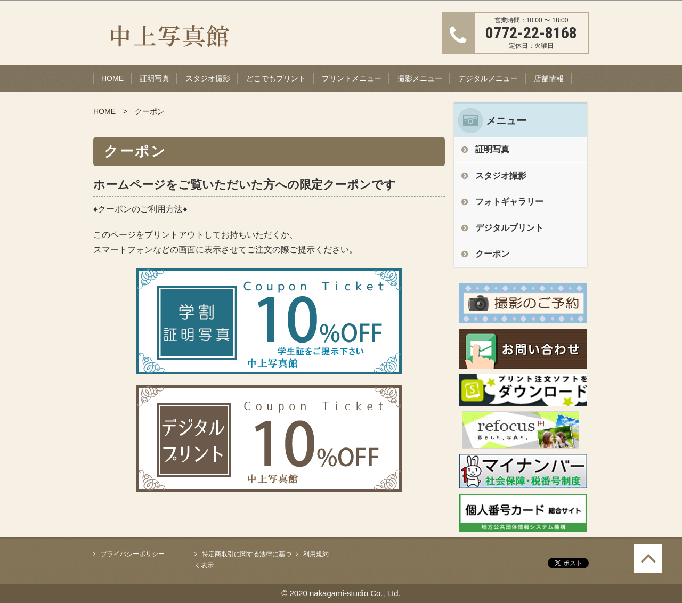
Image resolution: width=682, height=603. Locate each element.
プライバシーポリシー (133, 554)
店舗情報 (549, 78)
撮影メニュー (419, 78)
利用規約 (316, 554)
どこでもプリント (276, 78)
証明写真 (154, 78)
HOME (112, 78)
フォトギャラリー (509, 201)
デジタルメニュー (488, 78)
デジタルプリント (509, 227)
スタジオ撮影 (207, 78)
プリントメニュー (351, 78)
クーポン (150, 111)
